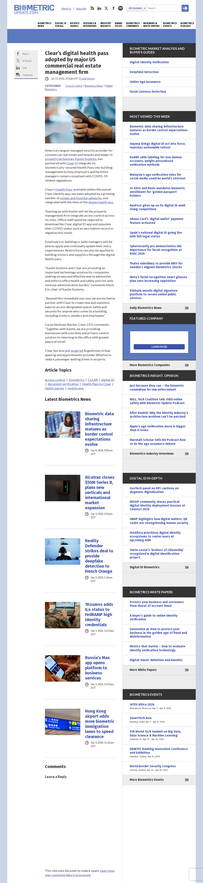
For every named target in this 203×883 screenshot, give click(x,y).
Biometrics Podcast (187, 24)
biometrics (76, 380)
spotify (120, 8)
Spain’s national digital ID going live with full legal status (156, 234)
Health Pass (63, 189)
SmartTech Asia (159, 720)
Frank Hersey (87, 78)
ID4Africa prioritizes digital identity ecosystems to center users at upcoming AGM (155, 536)
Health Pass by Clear (96, 384)
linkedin (99, 8)
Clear (70, 163)
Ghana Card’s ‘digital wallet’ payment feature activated (156, 220)
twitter (106, 8)
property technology (59, 159)
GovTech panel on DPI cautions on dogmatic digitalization (154, 490)
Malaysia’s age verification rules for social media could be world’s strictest (158, 176)
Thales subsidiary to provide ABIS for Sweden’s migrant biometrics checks (156, 265)
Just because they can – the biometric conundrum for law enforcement (157, 387)
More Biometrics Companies (150, 365)
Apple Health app (100, 202)
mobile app (76, 388)
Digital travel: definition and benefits (156, 660)
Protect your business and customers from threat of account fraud (157, 604)
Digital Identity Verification (149, 62)
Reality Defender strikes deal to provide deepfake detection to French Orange (99, 556)
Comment (28, 74)
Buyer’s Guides (74, 24)
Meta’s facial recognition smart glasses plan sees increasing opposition (158, 279)
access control (55, 380)
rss (92, 8)
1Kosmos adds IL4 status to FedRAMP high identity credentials (99, 614)
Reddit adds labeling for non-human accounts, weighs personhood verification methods (156, 161)
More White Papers (143, 670)
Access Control (74, 85)
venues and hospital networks (81, 198)
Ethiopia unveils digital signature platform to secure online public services (153, 294)
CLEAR (93, 380)
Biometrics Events (170, 24)
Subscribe (81, 8)
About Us (66, 8)
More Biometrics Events (147, 780)
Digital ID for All (60, 24)
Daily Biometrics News (146, 308)
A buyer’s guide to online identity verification (153, 617)
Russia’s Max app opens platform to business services (97, 668)
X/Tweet (27, 60)
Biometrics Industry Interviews (152, 453)
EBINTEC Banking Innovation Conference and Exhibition (159, 752)
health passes (54, 388)
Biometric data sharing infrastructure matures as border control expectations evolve (99, 429)
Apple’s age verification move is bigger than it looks (158, 428)
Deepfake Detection (144, 72)
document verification (63, 384)
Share (26, 53)
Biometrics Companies (133, 24)
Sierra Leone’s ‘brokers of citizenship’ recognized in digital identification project (157, 553)
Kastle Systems (86, 159)
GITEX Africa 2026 (159, 706)
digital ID (107, 380)
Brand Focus (118, 24)
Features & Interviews (89, 24)
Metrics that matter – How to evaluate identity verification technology (157, 648)
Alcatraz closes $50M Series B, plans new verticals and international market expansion (99, 492)
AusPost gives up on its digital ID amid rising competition (157, 207)
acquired (77, 350)
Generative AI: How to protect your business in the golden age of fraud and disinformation (158, 632)
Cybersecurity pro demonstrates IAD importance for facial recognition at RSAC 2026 (156, 249)
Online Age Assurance (145, 82)
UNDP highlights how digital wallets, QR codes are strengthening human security (159, 521)
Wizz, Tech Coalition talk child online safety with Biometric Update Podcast (157, 401)
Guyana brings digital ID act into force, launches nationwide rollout (158, 145)
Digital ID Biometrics (144, 567)
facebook (113, 8)
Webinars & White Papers (151, 24)
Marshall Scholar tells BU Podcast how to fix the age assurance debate (158, 441)
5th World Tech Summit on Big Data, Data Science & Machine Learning (159, 735)
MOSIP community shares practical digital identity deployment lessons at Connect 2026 (157, 505)
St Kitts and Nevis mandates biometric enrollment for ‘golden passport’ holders (157, 191)
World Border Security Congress (159, 768)
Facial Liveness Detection (148, 91)
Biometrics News (44, 24)
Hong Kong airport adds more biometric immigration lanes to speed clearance (99, 724)
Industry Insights (105, 24)
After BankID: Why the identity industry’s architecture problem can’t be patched (159, 414)
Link (25, 67)
